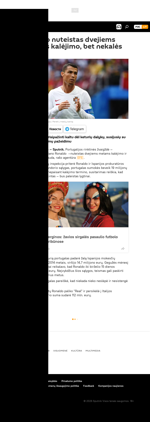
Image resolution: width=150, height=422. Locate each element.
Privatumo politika (71, 381)
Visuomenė (60, 350)
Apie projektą (11, 381)
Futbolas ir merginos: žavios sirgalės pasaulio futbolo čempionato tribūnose (71, 239)
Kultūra (76, 350)
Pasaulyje (27, 303)
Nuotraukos (34, 231)
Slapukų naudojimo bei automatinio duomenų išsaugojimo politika (41, 385)
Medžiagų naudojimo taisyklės (40, 381)
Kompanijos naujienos (110, 385)
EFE (80, 158)
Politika (26, 350)
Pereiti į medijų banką (63, 121)
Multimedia (93, 350)
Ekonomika (42, 350)
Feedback (88, 385)
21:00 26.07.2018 (31, 54)
